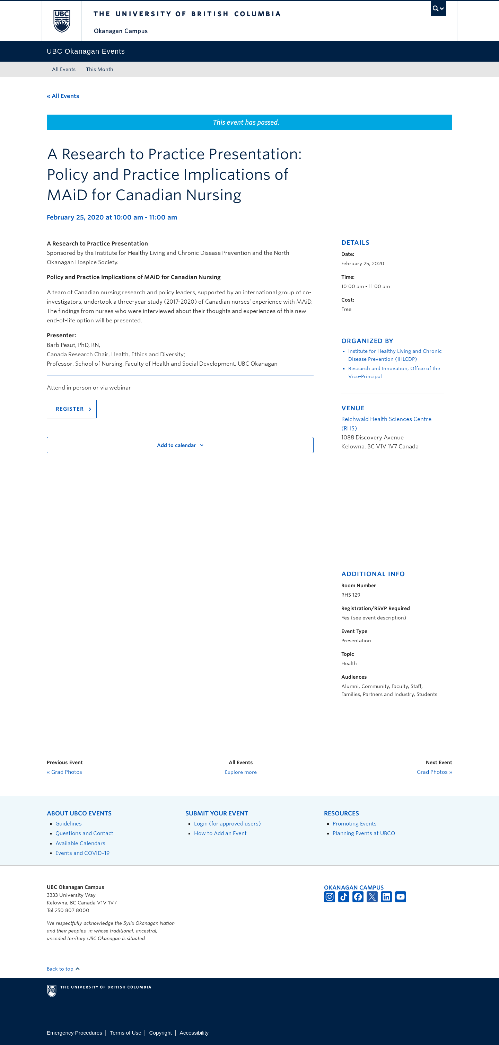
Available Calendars (80, 843)
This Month (99, 69)
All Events (64, 69)
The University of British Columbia (61, 21)
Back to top (63, 969)
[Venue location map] (377, 508)
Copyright (160, 1033)
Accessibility (194, 1033)
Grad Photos (64, 772)
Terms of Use (125, 1033)
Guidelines (68, 824)
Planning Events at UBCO (364, 833)
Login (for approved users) (227, 824)
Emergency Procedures (74, 1033)
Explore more (241, 772)
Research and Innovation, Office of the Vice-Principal (394, 372)
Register (70, 409)
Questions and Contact (84, 833)
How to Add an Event (220, 833)
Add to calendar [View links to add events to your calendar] (176, 445)
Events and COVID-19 (82, 853)
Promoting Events (355, 824)
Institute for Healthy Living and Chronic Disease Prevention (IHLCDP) (395, 355)
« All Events (63, 96)
